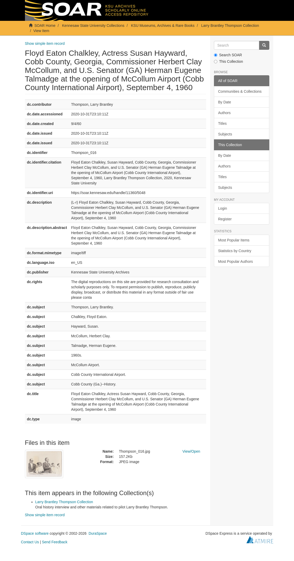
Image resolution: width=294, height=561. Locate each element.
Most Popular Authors (235, 261)
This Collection (228, 61)
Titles (222, 123)
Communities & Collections (240, 91)
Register (225, 219)
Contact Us (30, 542)
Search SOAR (228, 55)
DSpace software (35, 533)
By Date (224, 102)
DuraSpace (98, 533)
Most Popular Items (234, 240)
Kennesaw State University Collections (93, 25)
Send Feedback (54, 542)
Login (222, 208)
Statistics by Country (234, 251)
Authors (224, 113)
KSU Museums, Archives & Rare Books (162, 25)
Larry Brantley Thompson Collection (230, 25)
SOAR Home (44, 25)
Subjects (225, 134)
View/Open (191, 451)
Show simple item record (45, 43)
